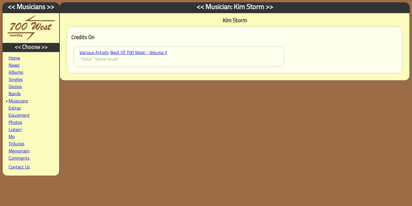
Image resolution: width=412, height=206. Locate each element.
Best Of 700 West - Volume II (138, 53)
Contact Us (19, 167)
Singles (16, 80)
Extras (15, 108)
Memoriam (19, 151)
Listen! (15, 130)
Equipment (19, 115)
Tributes (16, 144)
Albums (16, 72)
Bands (15, 94)
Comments (19, 158)
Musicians (18, 101)
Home (14, 58)
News (14, 65)
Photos (15, 122)
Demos (15, 87)
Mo (12, 137)
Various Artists (94, 53)
